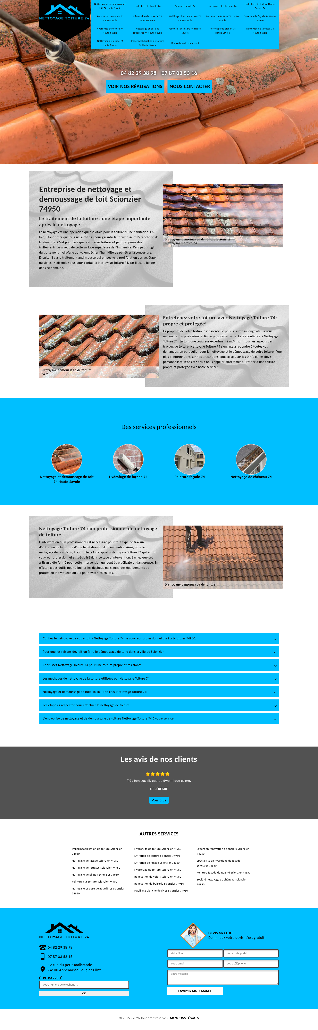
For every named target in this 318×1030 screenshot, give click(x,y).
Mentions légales (184, 1018)
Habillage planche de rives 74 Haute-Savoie (185, 18)
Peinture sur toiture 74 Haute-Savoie (185, 30)
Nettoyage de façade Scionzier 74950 (95, 860)
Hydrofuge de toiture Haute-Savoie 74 (260, 6)
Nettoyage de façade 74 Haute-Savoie (110, 43)
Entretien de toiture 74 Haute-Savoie (222, 18)
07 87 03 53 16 (179, 73)
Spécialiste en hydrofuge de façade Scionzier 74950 (218, 863)
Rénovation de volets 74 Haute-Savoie (110, 18)
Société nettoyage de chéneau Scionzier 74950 (222, 882)
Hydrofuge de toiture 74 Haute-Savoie (110, 30)
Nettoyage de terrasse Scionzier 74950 (96, 867)
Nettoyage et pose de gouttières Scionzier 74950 (98, 891)
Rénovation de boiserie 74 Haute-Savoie (147, 18)
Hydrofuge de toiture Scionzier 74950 (158, 849)
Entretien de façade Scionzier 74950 (157, 863)
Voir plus (159, 800)
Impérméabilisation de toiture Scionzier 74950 (97, 851)
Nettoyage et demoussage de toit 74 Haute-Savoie (110, 6)
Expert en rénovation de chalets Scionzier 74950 (223, 851)
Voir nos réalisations (135, 86)
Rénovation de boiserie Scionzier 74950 (159, 883)
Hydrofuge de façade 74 (148, 6)
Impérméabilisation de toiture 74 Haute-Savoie (147, 43)
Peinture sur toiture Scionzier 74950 (94, 881)
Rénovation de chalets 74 (185, 43)
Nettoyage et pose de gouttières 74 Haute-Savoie (147, 30)
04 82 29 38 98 (138, 73)
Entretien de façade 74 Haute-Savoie (260, 18)
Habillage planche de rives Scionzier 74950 (161, 890)
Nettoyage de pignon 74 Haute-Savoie (223, 30)
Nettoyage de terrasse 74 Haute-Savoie (260, 30)
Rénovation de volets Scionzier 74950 (158, 876)
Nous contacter (190, 86)
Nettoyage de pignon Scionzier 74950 (95, 874)
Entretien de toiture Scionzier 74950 (157, 856)
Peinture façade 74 (185, 6)
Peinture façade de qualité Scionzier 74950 (223, 872)
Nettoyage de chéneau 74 (223, 6)
